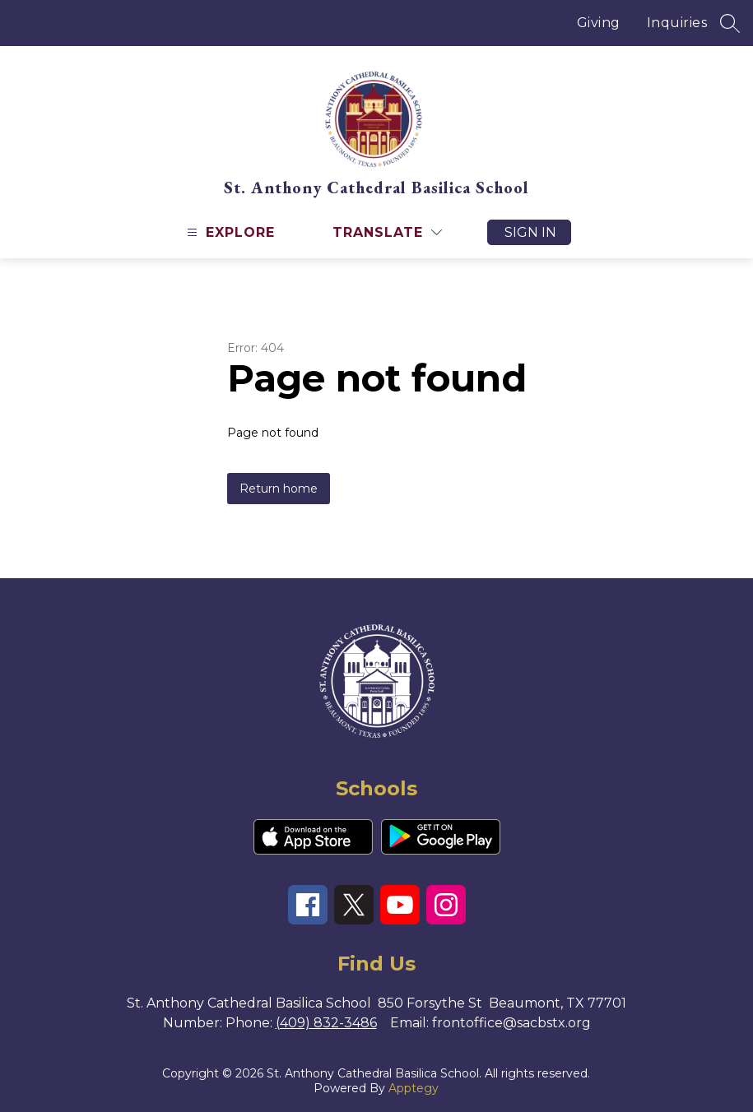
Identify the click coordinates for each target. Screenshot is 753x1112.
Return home (278, 488)
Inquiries (677, 22)
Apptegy (413, 1088)
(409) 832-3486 (326, 1023)
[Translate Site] (387, 232)
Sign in (530, 232)
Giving (599, 22)
